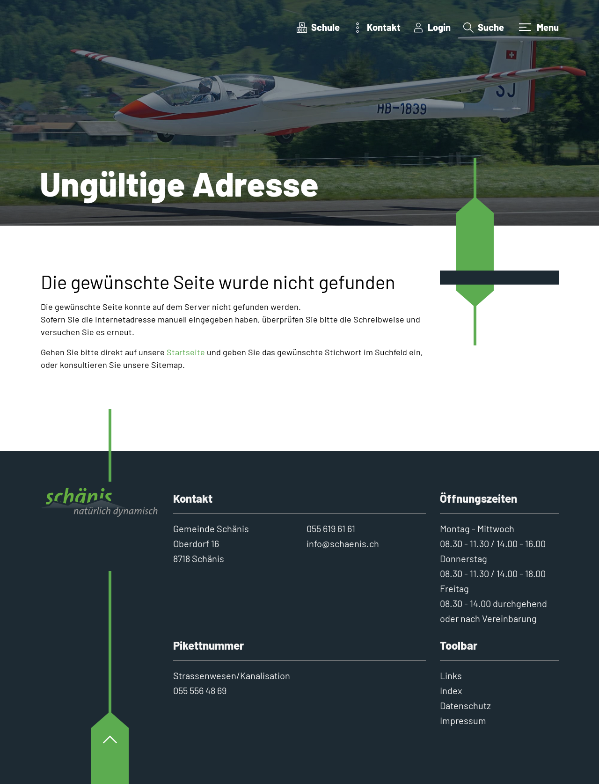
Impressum (463, 720)
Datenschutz (465, 705)
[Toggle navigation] (537, 27)
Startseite (186, 352)
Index (451, 690)
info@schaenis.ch (343, 543)
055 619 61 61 (331, 528)
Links (451, 675)
